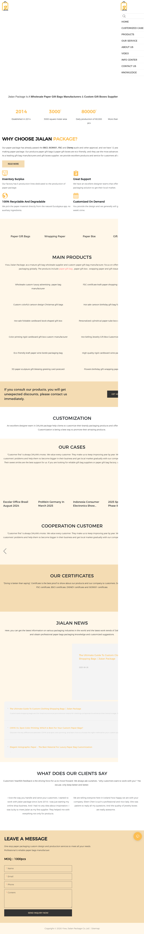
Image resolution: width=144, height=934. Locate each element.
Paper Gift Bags (20, 236)
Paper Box (89, 236)
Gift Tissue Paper (123, 236)
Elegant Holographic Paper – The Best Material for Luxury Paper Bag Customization (51, 747)
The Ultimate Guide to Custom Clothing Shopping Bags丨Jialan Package (101, 657)
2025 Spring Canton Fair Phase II (123, 503)
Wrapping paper (54, 236)
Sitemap (95, 928)
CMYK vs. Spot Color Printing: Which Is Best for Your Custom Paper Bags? (46, 728)
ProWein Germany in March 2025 (51, 503)
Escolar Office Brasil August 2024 (15, 503)
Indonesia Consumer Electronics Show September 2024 (86, 504)
